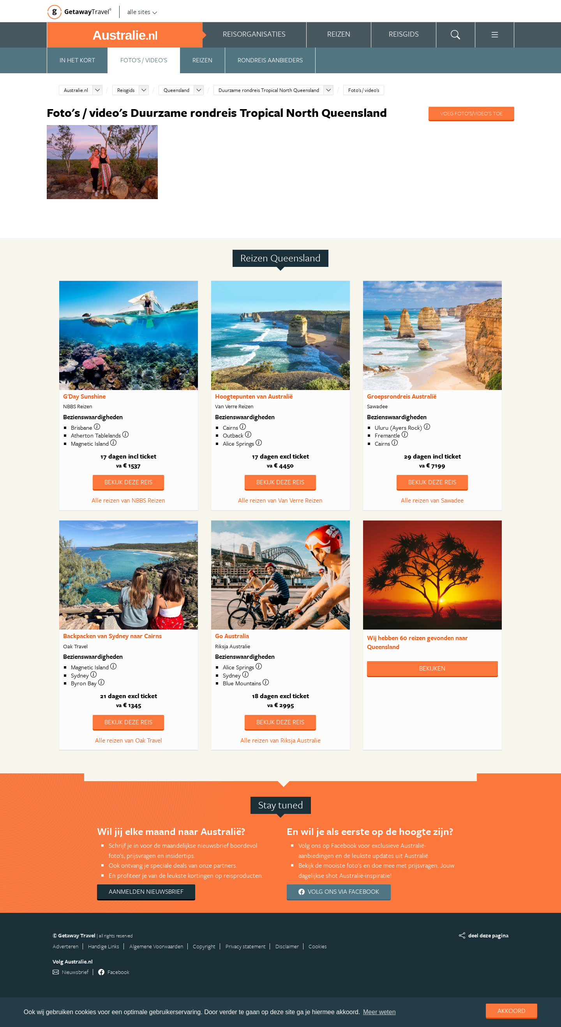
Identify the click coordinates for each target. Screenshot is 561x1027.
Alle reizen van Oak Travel (128, 740)
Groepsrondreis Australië (401, 396)
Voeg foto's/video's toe (471, 113)
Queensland (176, 90)
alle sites (142, 11)
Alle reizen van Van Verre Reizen (280, 500)
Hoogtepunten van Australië (254, 396)
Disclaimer (287, 946)
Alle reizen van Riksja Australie (280, 740)
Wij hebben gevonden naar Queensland (417, 642)
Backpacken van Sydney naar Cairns (112, 636)
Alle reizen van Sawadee (432, 500)
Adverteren (65, 946)
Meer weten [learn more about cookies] (379, 1012)
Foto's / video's (143, 60)
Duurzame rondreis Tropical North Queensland (269, 90)
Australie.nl (76, 90)
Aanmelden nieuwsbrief (146, 891)
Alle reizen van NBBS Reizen (128, 500)
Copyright (204, 946)
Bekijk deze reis (128, 482)
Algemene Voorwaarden (156, 946)
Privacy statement (246, 946)
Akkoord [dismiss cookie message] (511, 1010)
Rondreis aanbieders (270, 60)
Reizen (202, 60)
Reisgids (125, 90)
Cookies (318, 946)
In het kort (77, 60)
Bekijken (432, 668)
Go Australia (232, 636)
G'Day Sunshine (84, 396)
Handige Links (103, 946)
